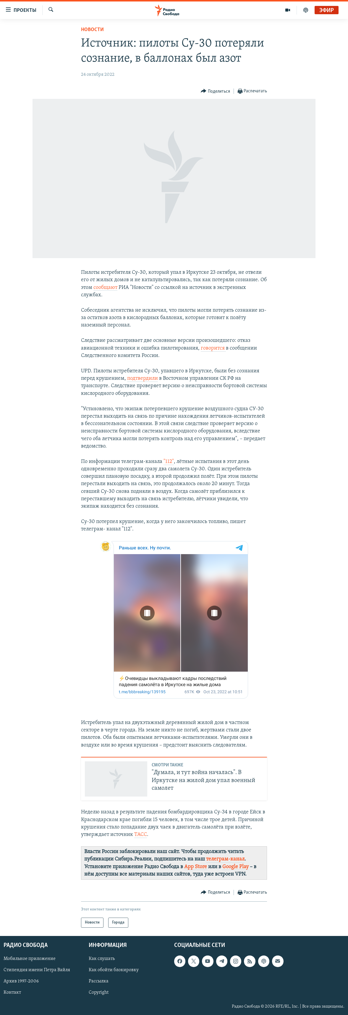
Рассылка (99, 981)
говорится (213, 348)
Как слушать (102, 958)
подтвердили (142, 378)
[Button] (215, 91)
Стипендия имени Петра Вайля (37, 970)
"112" (169, 461)
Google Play (235, 867)
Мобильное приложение (30, 958)
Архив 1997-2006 (21, 981)
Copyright (99, 992)
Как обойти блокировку (114, 970)
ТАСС (140, 834)
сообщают (105, 287)
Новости (92, 30)
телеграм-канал (225, 859)
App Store (195, 867)
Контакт (12, 992)
